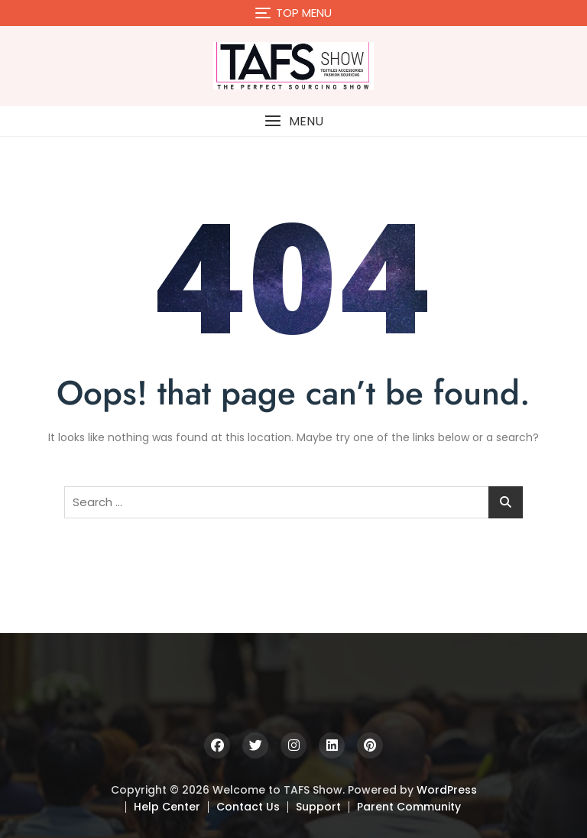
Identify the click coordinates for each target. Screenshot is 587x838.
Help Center (167, 806)
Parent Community (409, 806)
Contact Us (248, 806)
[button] (293, 121)
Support (318, 806)
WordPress (447, 789)
